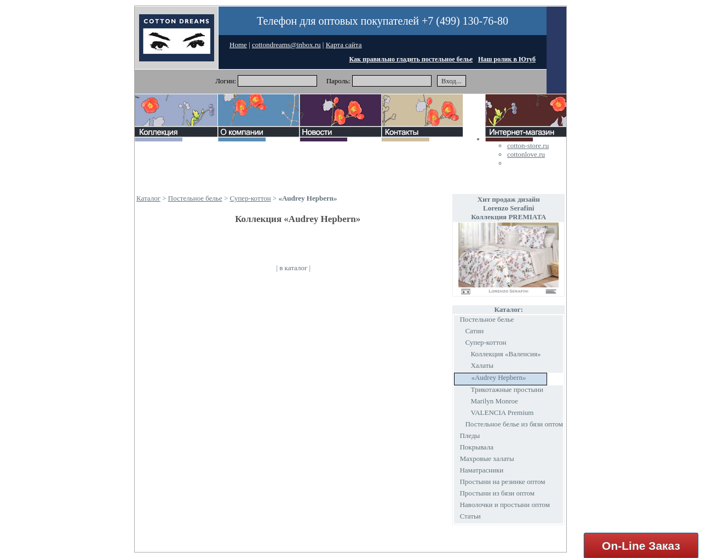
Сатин (474, 331)
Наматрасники (481, 470)
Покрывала (476, 447)
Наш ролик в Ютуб (507, 59)
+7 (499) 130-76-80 (465, 21)
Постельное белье (195, 198)
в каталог (293, 268)
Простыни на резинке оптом (502, 481)
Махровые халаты (486, 458)
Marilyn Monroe (494, 401)
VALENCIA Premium (501, 412)
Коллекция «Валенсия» (505, 354)
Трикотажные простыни (506, 389)
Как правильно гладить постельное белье (411, 59)
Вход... (451, 81)
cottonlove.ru (526, 154)
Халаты (481, 365)
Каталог (148, 198)
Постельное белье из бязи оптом (514, 424)
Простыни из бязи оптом (496, 493)
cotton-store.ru (528, 145)
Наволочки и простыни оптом (504, 504)
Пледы (469, 435)
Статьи (469, 516)
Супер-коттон (250, 198)
